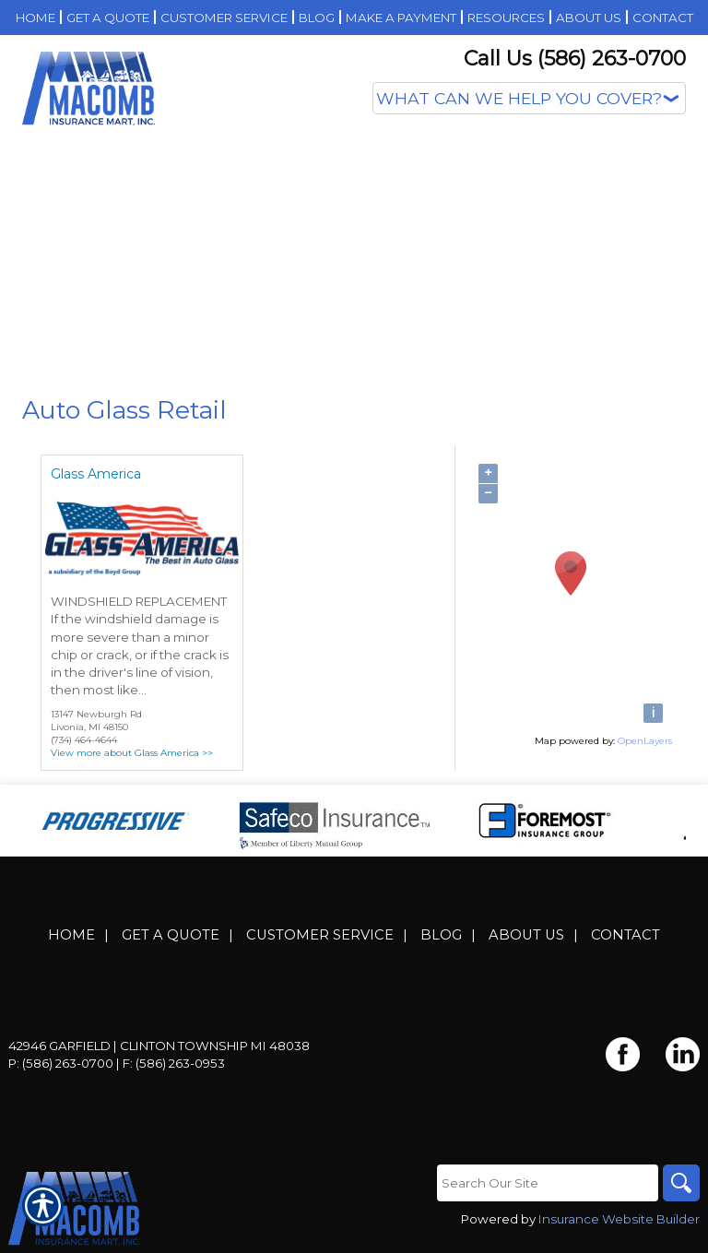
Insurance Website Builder (619, 1219)
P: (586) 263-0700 (60, 1063)
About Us (526, 935)
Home (71, 935)
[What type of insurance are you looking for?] (529, 98)
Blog (441, 935)
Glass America (96, 474)
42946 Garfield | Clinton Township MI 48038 (159, 1045)
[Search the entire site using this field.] (547, 1182)
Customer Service (320, 935)
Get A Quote (170, 935)
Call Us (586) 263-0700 (575, 58)
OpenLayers (645, 741)
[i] (653, 713)
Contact (625, 935)
